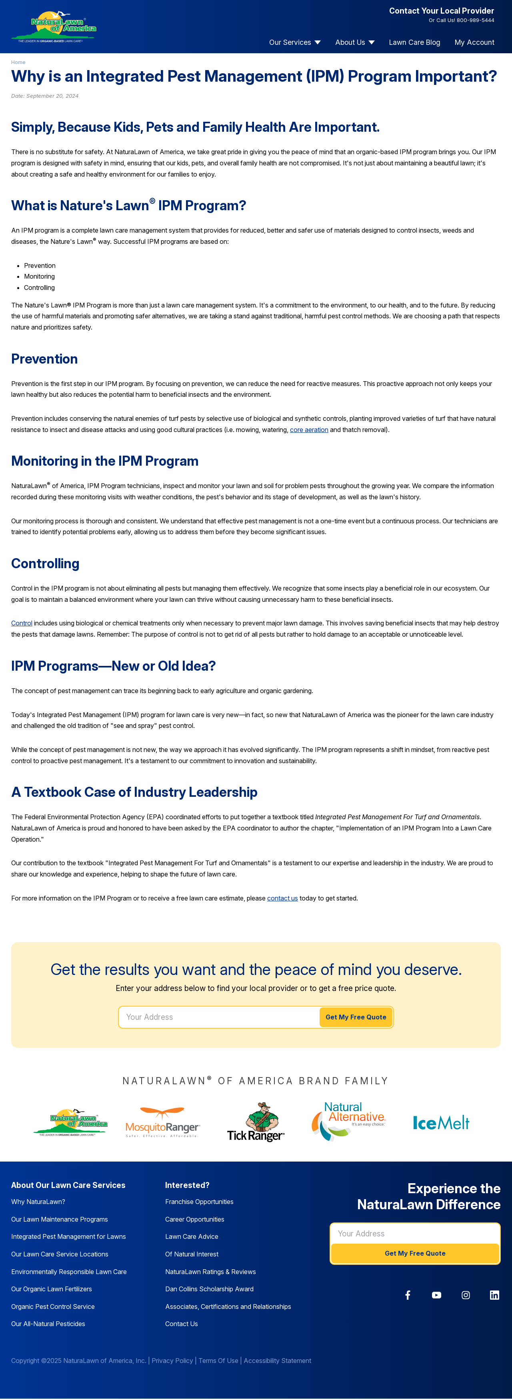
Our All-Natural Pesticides (48, 1324)
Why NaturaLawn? (38, 1202)
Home (18, 62)
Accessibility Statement (277, 1361)
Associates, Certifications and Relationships (228, 1307)
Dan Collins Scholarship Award (209, 1289)
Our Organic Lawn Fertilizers (51, 1289)
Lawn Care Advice (191, 1236)
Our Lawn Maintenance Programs (59, 1219)
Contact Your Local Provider (441, 11)
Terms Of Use (218, 1361)
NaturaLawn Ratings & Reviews (210, 1272)
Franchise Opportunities (199, 1202)
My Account (474, 42)
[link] (407, 1295)
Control (21, 623)
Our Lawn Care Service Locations (59, 1254)
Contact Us (181, 1324)
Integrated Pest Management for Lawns (68, 1236)
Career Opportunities (194, 1219)
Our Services (290, 42)
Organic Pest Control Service (53, 1307)
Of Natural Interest (191, 1254)
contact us (282, 898)
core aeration (309, 430)
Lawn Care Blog (414, 42)
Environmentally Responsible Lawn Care (69, 1272)
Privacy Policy (172, 1361)
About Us (350, 42)
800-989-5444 (475, 20)
